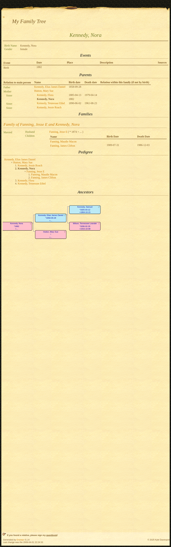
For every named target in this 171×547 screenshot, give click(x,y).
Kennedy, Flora (45, 95)
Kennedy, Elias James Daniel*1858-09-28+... (50, 218)
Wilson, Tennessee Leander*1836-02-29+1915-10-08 (85, 226)
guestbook (51, 535)
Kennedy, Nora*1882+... (16, 226)
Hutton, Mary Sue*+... (50, 234)
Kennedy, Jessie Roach (49, 107)
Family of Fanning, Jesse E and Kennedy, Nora (41, 124)
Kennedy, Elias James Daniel (49, 86)
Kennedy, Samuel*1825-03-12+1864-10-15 (85, 209)
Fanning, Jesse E (58, 131)
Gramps (20, 539)
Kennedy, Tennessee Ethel (51, 103)
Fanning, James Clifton (62, 145)
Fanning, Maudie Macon (63, 141)
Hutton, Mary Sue (43, 90)
